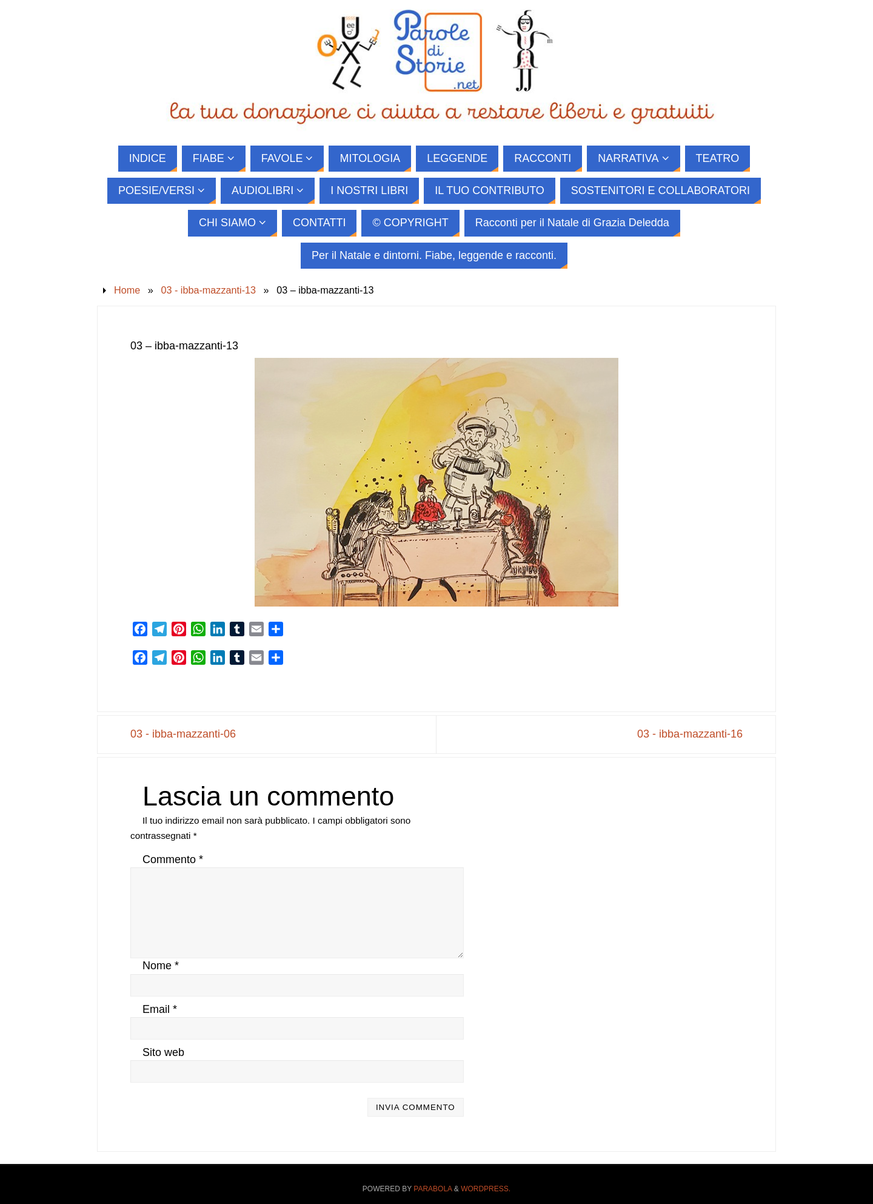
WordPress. (485, 1189)
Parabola (432, 1189)
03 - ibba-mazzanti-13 (208, 289)
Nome (160, 966)
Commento (172, 859)
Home (127, 289)
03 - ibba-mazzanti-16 (690, 734)
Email (159, 1009)
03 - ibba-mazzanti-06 (183, 734)
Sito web (163, 1052)
